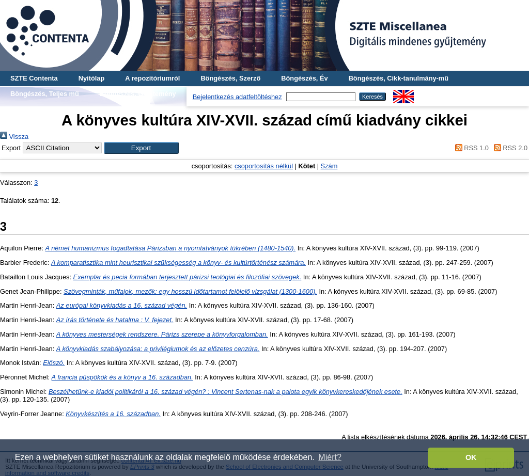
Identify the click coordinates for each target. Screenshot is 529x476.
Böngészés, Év (304, 78)
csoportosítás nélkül (264, 166)
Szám (329, 166)
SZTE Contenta (34, 78)
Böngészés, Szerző (230, 78)
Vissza (14, 136)
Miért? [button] (329, 457)
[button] (141, 148)
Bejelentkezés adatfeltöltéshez (237, 97)
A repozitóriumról (152, 78)
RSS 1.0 (470, 148)
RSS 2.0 (508, 148)
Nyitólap (91, 78)
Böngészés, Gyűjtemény (138, 94)
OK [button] (471, 457)
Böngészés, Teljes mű (44, 94)
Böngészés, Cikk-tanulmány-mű (398, 78)
